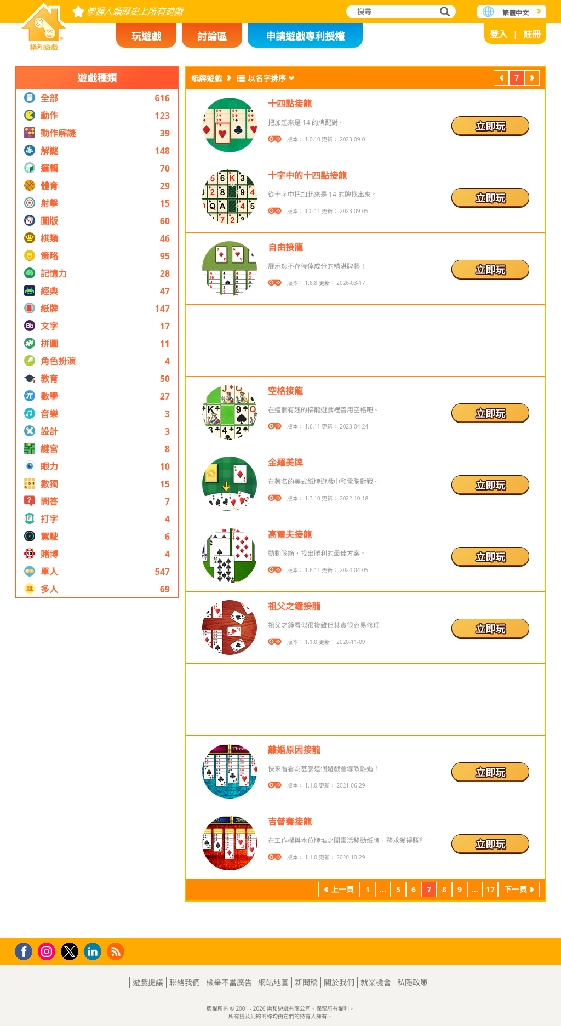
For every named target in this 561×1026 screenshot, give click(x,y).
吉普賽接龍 (290, 822)
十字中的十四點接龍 (307, 175)
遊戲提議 (148, 982)
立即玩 (490, 126)
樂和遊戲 (44, 23)
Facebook (26, 950)
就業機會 (375, 982)
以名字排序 (267, 78)
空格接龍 (285, 391)
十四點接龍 (290, 104)
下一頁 (532, 79)
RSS (117, 951)
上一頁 (501, 79)
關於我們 (339, 982)
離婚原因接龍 (294, 750)
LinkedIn (94, 951)
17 (490, 889)
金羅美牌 (285, 463)
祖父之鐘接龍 (294, 606)
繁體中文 (515, 13)
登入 (498, 34)
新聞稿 (306, 982)
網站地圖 (273, 982)
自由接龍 (285, 247)
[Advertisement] (97, 768)
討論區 (212, 36)
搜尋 (443, 12)
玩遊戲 (146, 36)
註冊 (532, 34)
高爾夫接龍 (290, 534)
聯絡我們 (184, 982)
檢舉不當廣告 (229, 982)
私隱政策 (412, 982)
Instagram (48, 950)
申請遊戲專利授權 (305, 36)
